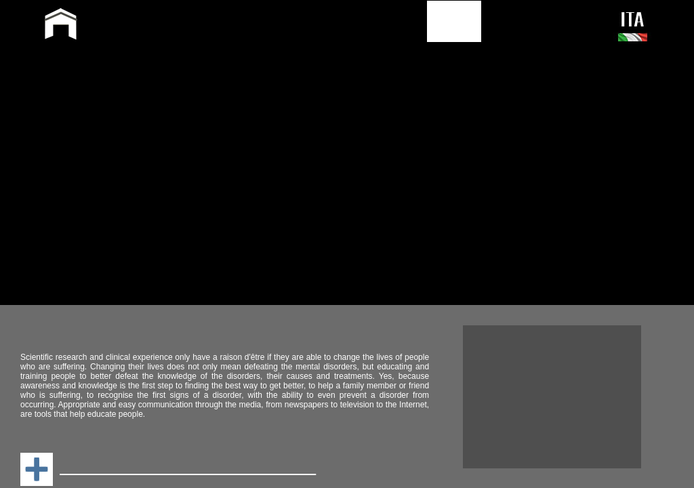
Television (400, 122)
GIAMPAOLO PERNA (178, 25)
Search (505, 170)
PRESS (454, 20)
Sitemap (464, 170)
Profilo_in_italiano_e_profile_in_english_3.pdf (173, 120)
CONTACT (520, 20)
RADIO (395, 134)
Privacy (546, 170)
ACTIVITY (281, 20)
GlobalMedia (88, 170)
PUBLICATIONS (371, 20)
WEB (390, 110)
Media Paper (60, 146)
